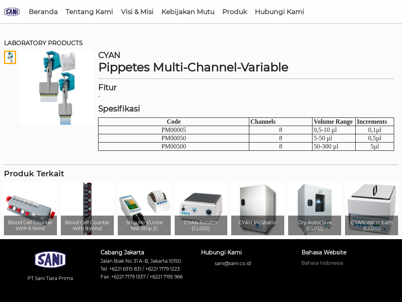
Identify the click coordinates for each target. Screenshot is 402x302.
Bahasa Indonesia (322, 263)
